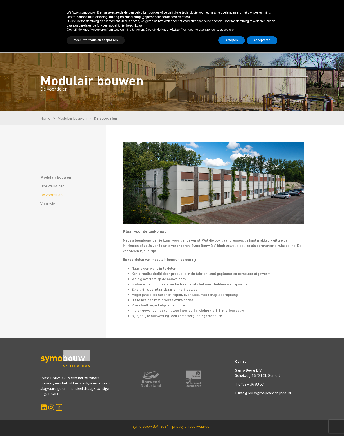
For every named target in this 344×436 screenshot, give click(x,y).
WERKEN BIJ (204, 45)
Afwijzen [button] (231, 424)
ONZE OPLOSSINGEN (117, 45)
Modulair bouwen (72, 118)
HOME (45, 45)
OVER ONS (178, 45)
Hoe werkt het (52, 186)
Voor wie (47, 203)
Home (45, 118)
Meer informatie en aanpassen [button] (96, 424)
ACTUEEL (228, 45)
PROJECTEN (152, 45)
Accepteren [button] (262, 424)
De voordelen (51, 194)
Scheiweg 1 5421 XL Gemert (257, 375)
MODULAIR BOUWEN (76, 45)
